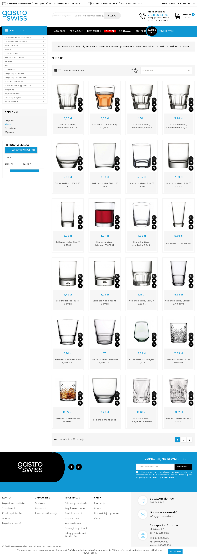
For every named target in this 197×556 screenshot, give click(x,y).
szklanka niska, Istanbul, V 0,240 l (142, 244)
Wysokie (9, 132)
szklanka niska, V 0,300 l (67, 185)
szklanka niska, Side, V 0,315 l (178, 185)
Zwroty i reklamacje (46, 513)
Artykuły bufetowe (24, 77)
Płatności (40, 508)
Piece (24, 49)
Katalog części (24, 97)
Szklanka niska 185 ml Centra (67, 302)
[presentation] (169, 486)
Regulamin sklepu (75, 508)
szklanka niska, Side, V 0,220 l (141, 185)
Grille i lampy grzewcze (24, 85)
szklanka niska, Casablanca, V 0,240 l (178, 126)
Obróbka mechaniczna (24, 37)
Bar (24, 65)
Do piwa (9, 120)
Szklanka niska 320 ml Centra (105, 302)
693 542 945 (157, 502)
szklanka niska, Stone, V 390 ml (178, 420)
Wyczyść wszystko (21, 149)
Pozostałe (10, 128)
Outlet (110, 31)
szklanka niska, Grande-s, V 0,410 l (104, 361)
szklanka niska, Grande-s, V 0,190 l (178, 302)
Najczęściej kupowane (106, 513)
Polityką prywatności (163, 477)
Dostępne (166, 70)
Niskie (8, 124)
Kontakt (141, 31)
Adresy (6, 518)
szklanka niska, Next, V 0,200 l (141, 302)
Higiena (24, 61)
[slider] (7, 171)
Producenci (24, 101)
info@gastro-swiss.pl (158, 17)
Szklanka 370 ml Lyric (104, 419)
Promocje (76, 31)
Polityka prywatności (76, 503)
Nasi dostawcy (73, 523)
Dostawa (125, 31)
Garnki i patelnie (24, 81)
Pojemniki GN (24, 93)
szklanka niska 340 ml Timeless (68, 420)
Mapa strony (72, 518)
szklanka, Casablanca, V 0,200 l (104, 126)
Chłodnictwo (24, 53)
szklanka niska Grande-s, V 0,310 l (68, 361)
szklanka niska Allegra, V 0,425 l (141, 361)
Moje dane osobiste (13, 503)
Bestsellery (94, 31)
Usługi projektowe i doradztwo (75, 535)
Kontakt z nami (73, 513)
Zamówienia (9, 508)
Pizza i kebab (24, 45)
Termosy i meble (24, 57)
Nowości (59, 31)
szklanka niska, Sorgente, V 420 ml (141, 420)
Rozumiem (175, 551)
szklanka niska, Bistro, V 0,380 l (105, 185)
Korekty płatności (12, 513)
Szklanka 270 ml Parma (178, 243)
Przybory (24, 89)
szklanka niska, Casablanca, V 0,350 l (68, 126)
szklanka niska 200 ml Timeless (179, 361)
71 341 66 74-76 (158, 15)
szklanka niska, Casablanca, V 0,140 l (142, 126)
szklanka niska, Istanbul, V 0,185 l (104, 244)
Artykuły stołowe (24, 73)
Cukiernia (24, 69)
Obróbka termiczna (24, 41)
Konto (6, 497)
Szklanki (11, 112)
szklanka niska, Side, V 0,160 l (68, 244)
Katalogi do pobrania (76, 528)
